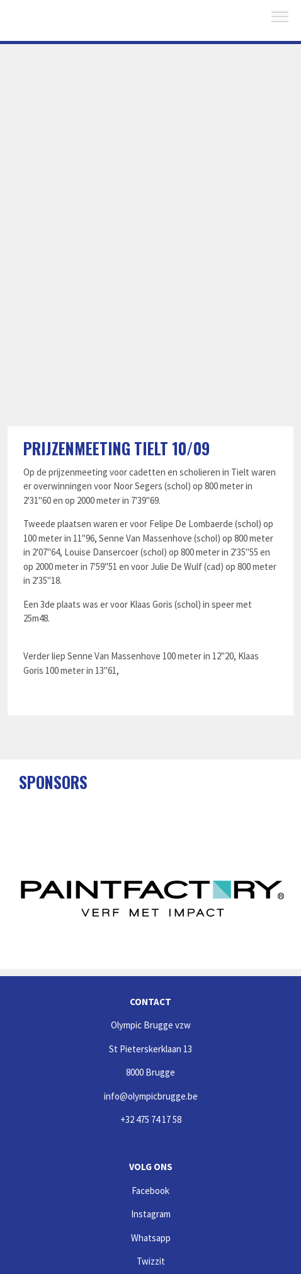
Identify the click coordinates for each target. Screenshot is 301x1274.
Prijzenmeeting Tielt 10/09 (116, 448)
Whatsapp (151, 1238)
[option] (152, 897)
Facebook (150, 1191)
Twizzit (151, 1261)
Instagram (151, 1214)
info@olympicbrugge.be (151, 1096)
